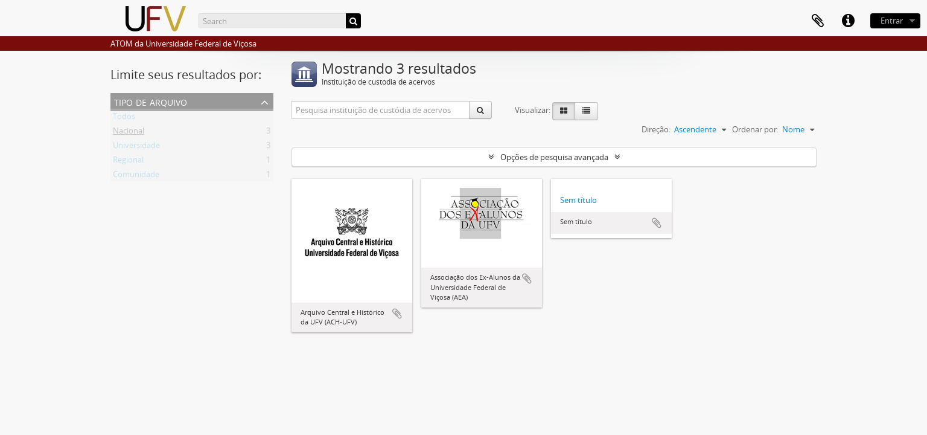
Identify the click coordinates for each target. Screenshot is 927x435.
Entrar (892, 20)
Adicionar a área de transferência (397, 314)
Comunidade (136, 176)
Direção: (656, 129)
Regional (128, 161)
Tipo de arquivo (150, 101)
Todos (124, 118)
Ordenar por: (755, 129)
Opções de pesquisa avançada (554, 157)
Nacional (128, 132)
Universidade (136, 147)
